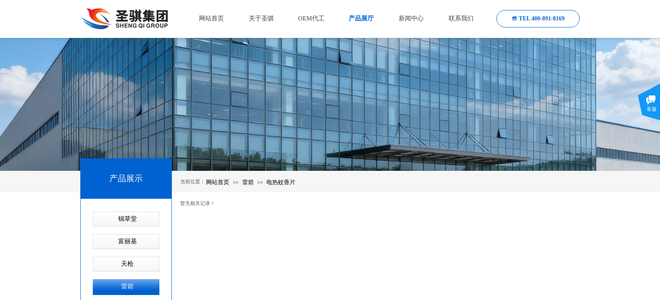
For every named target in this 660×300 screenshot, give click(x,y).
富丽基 (127, 241)
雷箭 (248, 182)
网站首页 (217, 182)
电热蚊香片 (280, 182)
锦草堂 (127, 218)
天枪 (127, 263)
